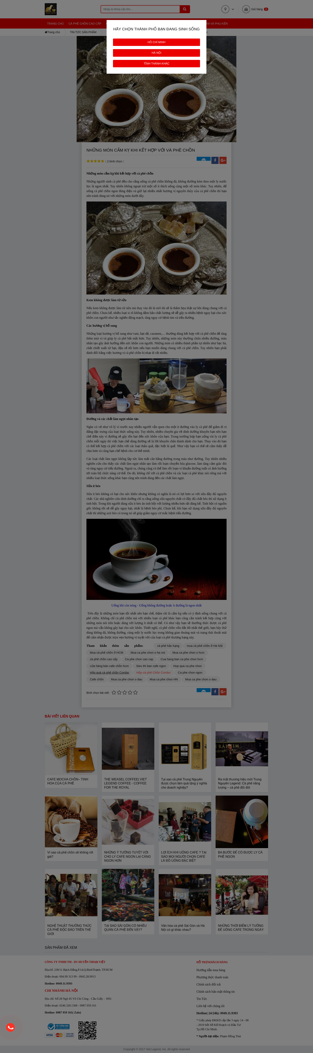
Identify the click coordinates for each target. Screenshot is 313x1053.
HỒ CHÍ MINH (156, 42)
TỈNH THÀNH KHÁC (156, 63)
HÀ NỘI (156, 52)
